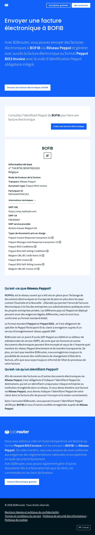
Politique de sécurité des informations (64, 516)
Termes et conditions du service (23, 516)
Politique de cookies (16, 520)
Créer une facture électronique (68, 126)
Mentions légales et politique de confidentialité (32, 512)
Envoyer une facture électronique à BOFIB (27, 87)
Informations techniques (21, 200)
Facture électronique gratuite (22, 482)
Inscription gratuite (58, 5)
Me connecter (81, 5)
